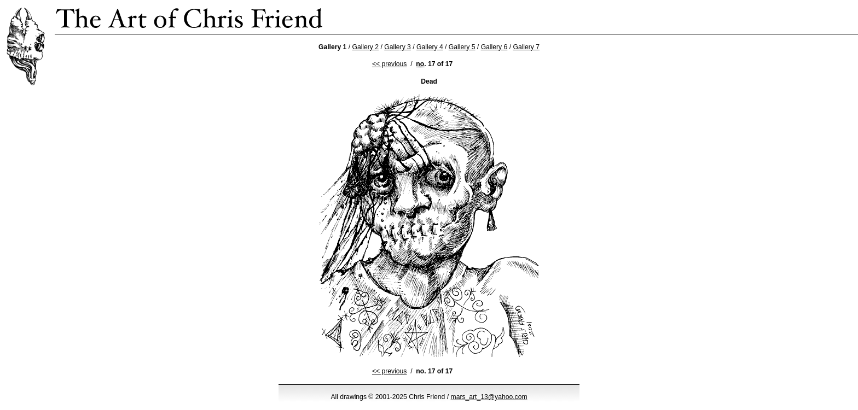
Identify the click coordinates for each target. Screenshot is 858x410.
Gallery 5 (462, 47)
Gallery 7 (526, 47)
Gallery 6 (494, 47)
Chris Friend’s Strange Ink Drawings (189, 17)
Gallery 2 (365, 47)
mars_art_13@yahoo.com (489, 397)
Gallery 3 (397, 47)
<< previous (389, 64)
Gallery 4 (429, 47)
